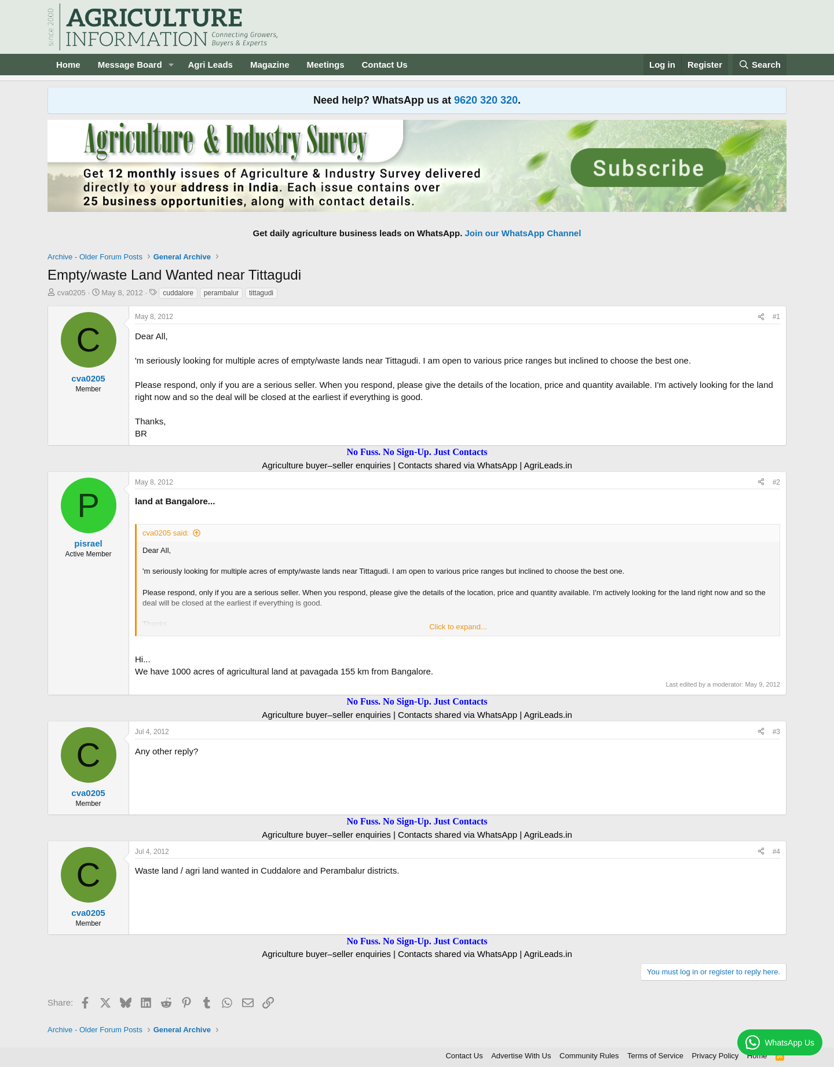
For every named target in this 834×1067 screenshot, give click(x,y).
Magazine (270, 64)
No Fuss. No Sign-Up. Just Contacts (416, 452)
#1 (776, 317)
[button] (171, 64)
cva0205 (71, 292)
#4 (776, 852)
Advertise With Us (521, 1055)
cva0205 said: (165, 533)
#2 (776, 482)
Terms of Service (655, 1055)
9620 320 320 (486, 100)
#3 (776, 732)
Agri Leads (210, 64)
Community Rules (589, 1055)
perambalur (221, 293)
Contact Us (385, 64)
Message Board (130, 64)
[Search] (760, 64)
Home (68, 64)
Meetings (325, 64)
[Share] (761, 317)
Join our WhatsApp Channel (523, 233)
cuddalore (178, 293)
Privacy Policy (715, 1055)
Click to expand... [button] (458, 626)
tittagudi (261, 293)
